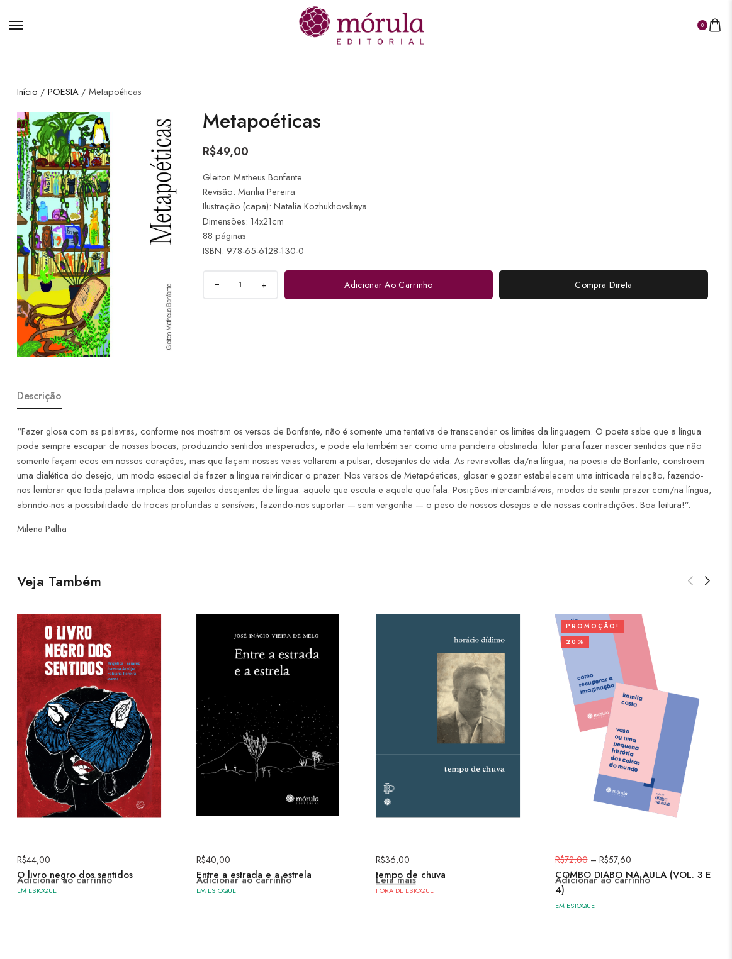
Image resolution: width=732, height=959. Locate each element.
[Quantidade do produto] (240, 269)
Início (27, 75)
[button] (690, 565)
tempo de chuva (411, 859)
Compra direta (603, 269)
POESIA (63, 75)
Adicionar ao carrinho (388, 269)
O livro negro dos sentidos (75, 859)
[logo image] (361, 23)
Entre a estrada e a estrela (254, 859)
